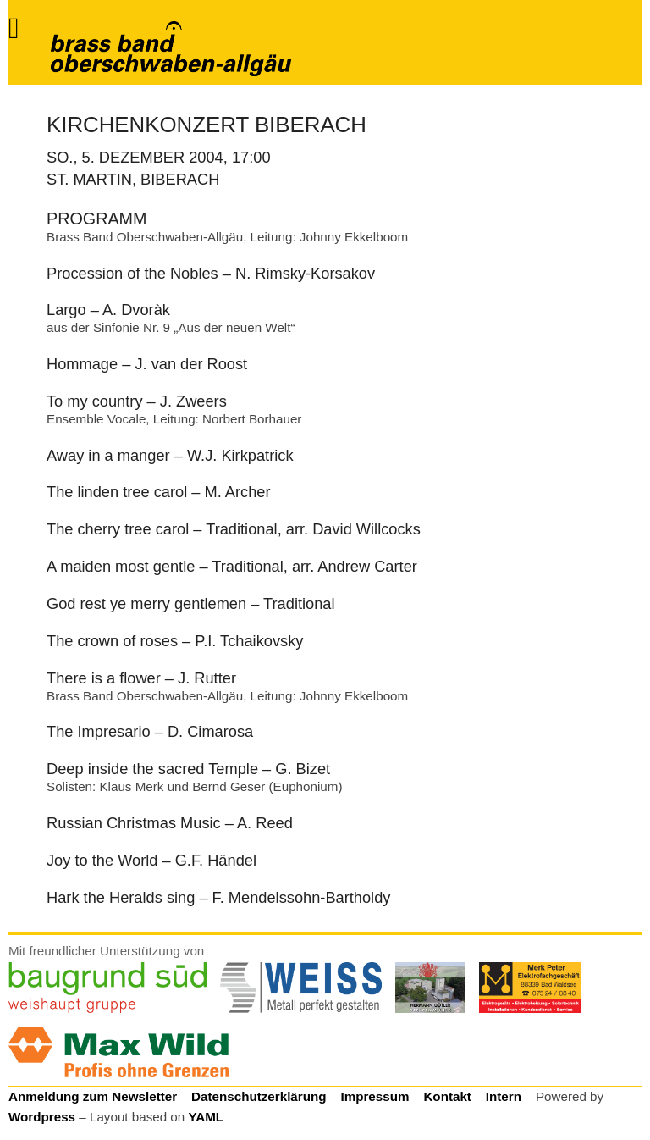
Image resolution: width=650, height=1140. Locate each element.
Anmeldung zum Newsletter (92, 1096)
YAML (205, 1117)
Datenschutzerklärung (259, 1096)
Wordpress (41, 1117)
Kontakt (447, 1096)
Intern (503, 1096)
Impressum (374, 1096)
